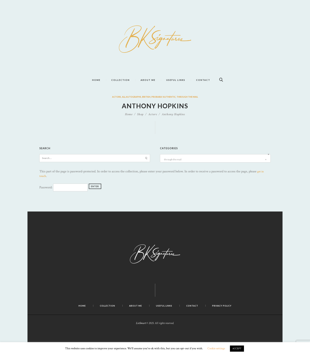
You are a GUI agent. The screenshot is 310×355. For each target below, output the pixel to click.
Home (129, 121)
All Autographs (128, 103)
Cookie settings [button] (216, 348)
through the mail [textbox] (215, 166)
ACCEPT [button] (237, 348)
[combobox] (215, 165)
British (145, 103)
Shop (140, 121)
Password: (63, 194)
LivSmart (141, 330)
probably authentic (165, 103)
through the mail (192, 103)
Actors (111, 103)
